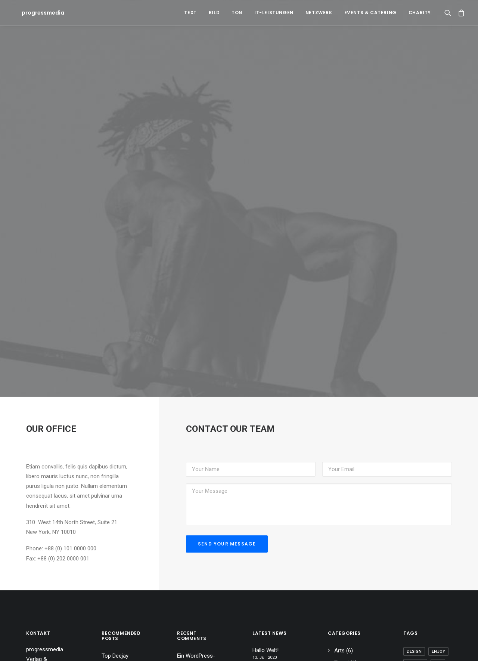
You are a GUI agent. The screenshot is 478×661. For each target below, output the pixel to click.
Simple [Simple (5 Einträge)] (437, 625)
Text (190, 12)
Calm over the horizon (269, 622)
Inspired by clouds (199, 642)
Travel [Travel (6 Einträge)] (434, 649)
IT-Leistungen (274, 12)
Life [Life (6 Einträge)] (438, 613)
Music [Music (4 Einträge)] (413, 625)
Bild (214, 12)
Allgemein (346, 637)
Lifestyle (344, 649)
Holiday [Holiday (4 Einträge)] (415, 613)
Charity (420, 12)
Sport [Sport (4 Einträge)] (413, 637)
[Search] (449, 12)
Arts (339, 600)
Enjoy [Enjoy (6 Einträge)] (438, 601)
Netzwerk (318, 12)
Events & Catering (370, 12)
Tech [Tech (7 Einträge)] (412, 649)
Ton (237, 12)
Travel (341, 612)
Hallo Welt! (190, 622)
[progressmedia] (34, 12)
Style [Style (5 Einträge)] (437, 637)
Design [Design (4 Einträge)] (414, 601)
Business (345, 625)
